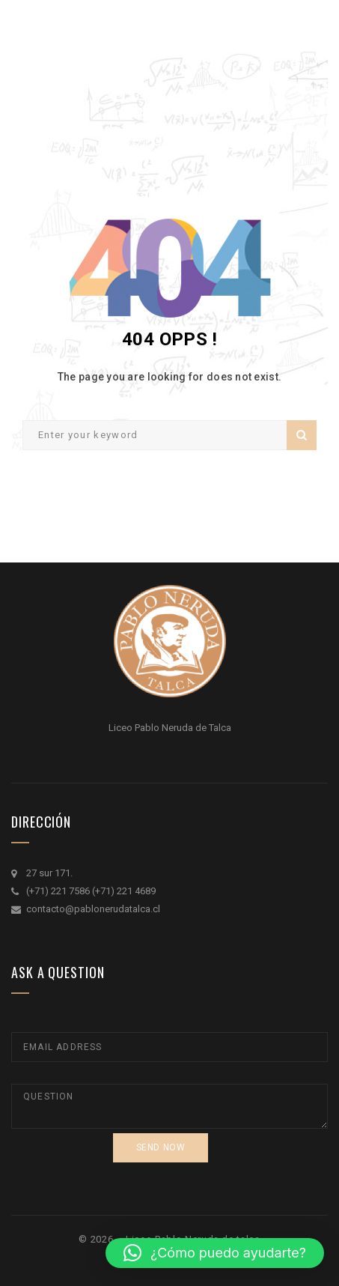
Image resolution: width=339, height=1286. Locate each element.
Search (301, 435)
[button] (215, 1253)
